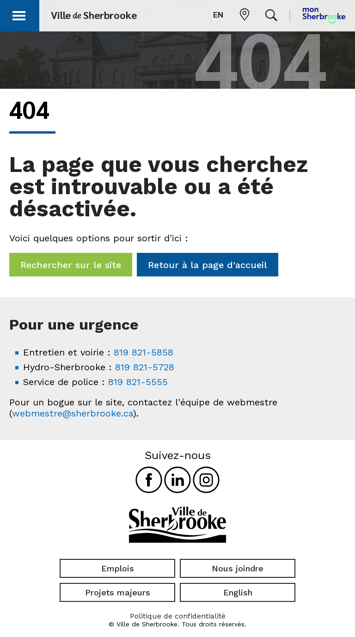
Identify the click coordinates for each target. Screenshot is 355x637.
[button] (19, 14)
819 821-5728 (144, 367)
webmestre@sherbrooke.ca (72, 413)
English (237, 592)
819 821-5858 (143, 352)
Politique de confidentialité (178, 616)
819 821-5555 (138, 381)
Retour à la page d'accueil (207, 264)
